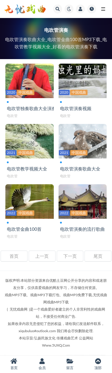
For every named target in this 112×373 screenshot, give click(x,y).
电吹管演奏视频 (75, 108)
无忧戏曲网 (18, 309)
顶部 (98, 364)
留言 (70, 364)
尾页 (97, 256)
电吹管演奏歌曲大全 (80, 168)
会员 (42, 364)
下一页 (70, 256)
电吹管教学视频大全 (27, 168)
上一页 (42, 256)
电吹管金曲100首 (24, 229)
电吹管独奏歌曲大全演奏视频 (36, 108)
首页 (14, 256)
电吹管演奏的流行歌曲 (82, 229)
